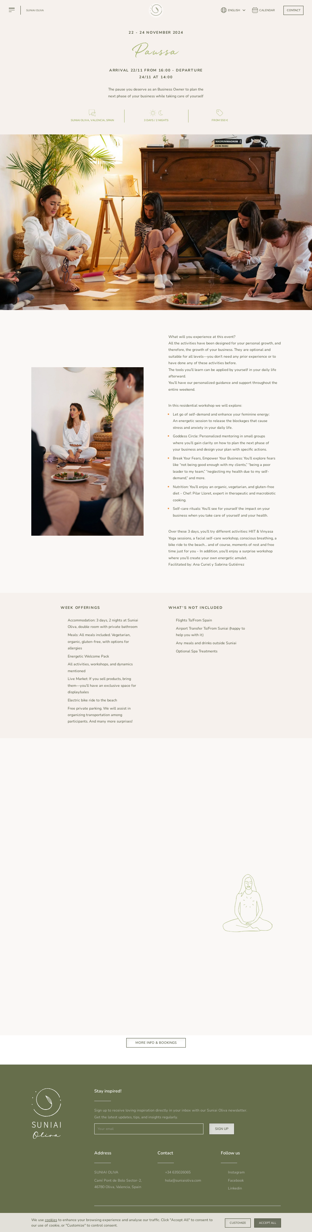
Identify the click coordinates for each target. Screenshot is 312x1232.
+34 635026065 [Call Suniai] (178, 1172)
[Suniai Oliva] (155, 14)
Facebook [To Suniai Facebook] (236, 1180)
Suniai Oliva (35, 10)
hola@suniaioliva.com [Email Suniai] (183, 1180)
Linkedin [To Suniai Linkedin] (235, 1188)
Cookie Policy (242, 1215)
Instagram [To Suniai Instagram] (236, 1172)
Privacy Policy (269, 1215)
